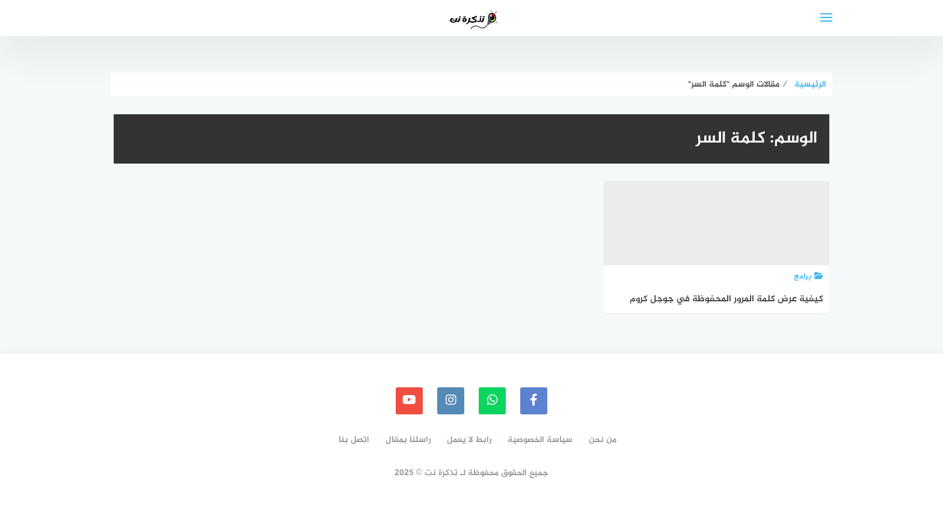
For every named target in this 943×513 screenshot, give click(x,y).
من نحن (602, 440)
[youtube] (409, 400)
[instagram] (450, 400)
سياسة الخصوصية (540, 440)
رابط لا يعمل (469, 440)
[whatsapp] (492, 400)
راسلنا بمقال (408, 440)
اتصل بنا (354, 440)
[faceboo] (533, 400)
